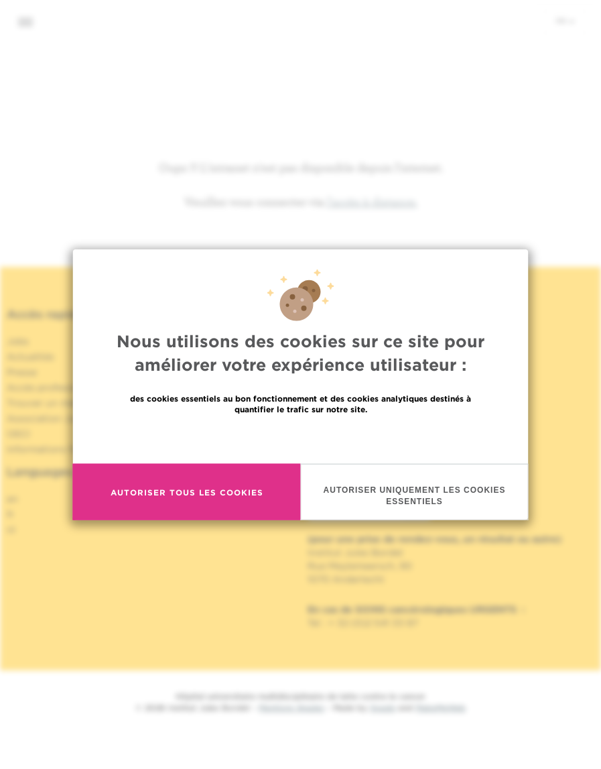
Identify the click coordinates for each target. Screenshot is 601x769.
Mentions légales (291, 708)
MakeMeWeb (440, 708)
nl (11, 529)
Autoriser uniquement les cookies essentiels (415, 495)
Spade (382, 708)
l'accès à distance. (372, 201)
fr (565, 21)
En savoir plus (300, 438)
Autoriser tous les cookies (187, 492)
